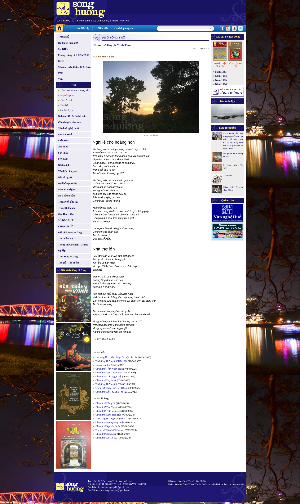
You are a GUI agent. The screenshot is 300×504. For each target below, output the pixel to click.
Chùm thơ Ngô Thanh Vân (108, 372)
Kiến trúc (63, 140)
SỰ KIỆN (63, 48)
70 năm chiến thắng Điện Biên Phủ (74, 69)
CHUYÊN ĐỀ (65, 226)
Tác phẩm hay (65, 238)
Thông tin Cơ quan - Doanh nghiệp (73, 247)
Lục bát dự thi (66, 110)
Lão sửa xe (227, 175)
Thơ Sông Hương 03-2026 (109, 384)
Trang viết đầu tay (68, 201)
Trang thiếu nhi (66, 207)
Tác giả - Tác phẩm (68, 262)
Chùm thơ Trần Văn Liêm (108, 410)
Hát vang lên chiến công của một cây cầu (116, 357)
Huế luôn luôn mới (68, 42)
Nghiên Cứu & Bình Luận (72, 116)
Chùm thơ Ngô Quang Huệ (109, 422)
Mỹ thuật (63, 158)
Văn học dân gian (67, 171)
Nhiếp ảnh (63, 165)
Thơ (73, 84)
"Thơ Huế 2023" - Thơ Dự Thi (74, 90)
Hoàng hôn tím (102, 364)
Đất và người (65, 177)
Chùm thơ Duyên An (105, 380)
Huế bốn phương (67, 183)
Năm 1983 (221, 71)
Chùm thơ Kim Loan (105, 433)
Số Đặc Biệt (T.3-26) (220, 65)
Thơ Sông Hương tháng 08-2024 (112, 418)
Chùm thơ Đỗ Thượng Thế (109, 391)
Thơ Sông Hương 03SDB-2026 (111, 361)
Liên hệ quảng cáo (123, 28)
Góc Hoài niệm (66, 214)
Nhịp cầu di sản (66, 195)
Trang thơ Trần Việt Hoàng (109, 430)
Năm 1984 (221, 75)
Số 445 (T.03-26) (235, 65)
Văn (60, 78)
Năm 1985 (221, 80)
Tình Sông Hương (68, 256)
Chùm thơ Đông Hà (105, 403)
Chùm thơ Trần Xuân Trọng (109, 368)
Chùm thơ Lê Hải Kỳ (106, 437)
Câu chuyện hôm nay (69, 122)
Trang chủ (63, 36)
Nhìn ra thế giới (66, 189)
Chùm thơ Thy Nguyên (107, 407)
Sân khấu (63, 152)
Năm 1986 (221, 84)
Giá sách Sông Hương (70, 232)
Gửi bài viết (102, 28)
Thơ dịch (64, 105)
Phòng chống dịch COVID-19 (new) (74, 58)
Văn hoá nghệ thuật (68, 128)
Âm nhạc (63, 146)
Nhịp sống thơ (66, 95)
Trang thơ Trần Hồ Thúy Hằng (111, 387)
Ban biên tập (83, 28)
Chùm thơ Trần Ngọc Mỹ (108, 376)
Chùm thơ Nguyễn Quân (107, 426)
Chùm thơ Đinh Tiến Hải (108, 414)
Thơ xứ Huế (66, 100)
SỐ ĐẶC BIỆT (65, 220)
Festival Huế (65, 134)
